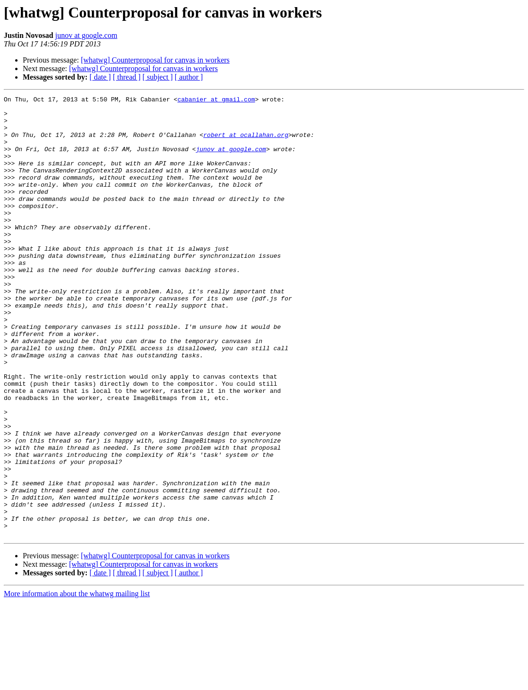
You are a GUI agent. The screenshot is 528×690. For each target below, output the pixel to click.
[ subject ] (158, 77)
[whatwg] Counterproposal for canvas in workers (155, 60)
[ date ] (100, 77)
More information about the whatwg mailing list (77, 682)
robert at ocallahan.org (245, 143)
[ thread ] (127, 77)
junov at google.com (86, 35)
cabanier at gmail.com (216, 100)
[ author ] (189, 77)
